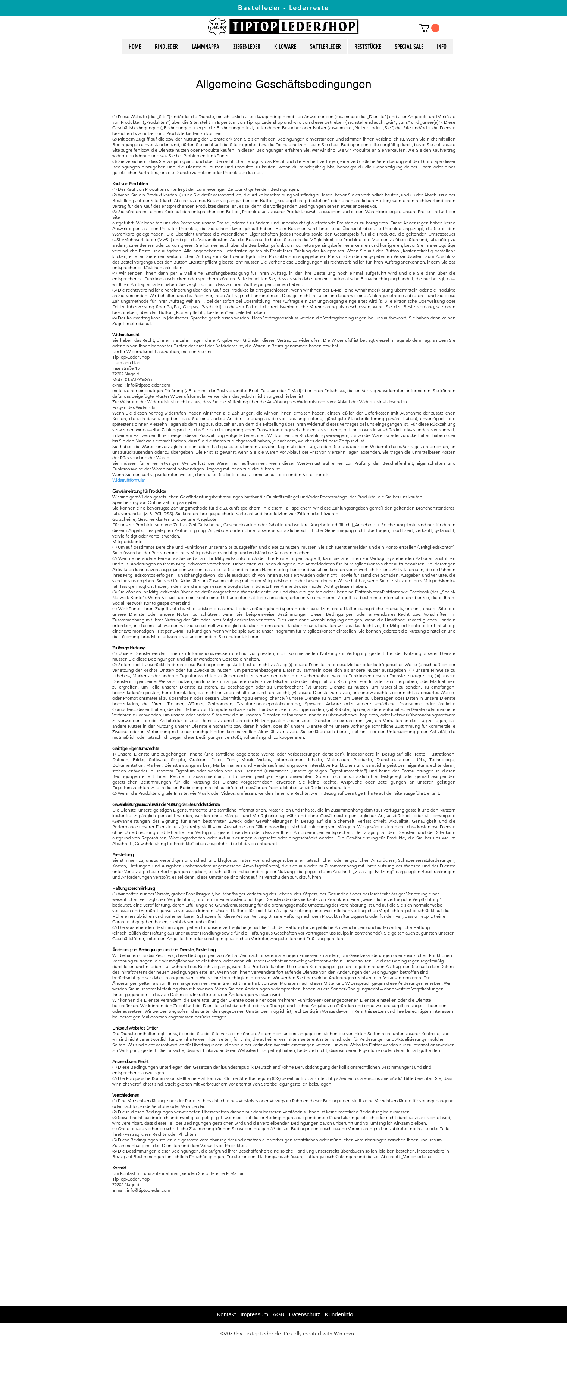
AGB (279, 1314)
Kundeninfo (339, 1314)
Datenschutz (304, 1314)
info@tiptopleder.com (148, 385)
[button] (429, 28)
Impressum (255, 1314)
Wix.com (344, 1333)
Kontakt (226, 1314)
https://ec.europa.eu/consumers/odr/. (365, 1078)
